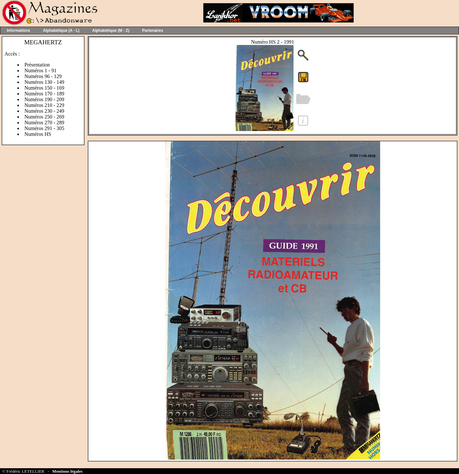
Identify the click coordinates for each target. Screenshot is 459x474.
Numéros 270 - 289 (44, 122)
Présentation (37, 64)
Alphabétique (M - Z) (110, 30)
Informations (18, 30)
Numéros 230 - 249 (44, 111)
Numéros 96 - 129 (43, 76)
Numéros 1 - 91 (40, 70)
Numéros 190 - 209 (44, 99)
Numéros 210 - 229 (44, 105)
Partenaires (152, 30)
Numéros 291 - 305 (44, 128)
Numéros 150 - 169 (44, 88)
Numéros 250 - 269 (44, 116)
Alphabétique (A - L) (61, 30)
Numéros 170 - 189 (44, 93)
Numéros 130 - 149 (44, 82)
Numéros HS (37, 134)
